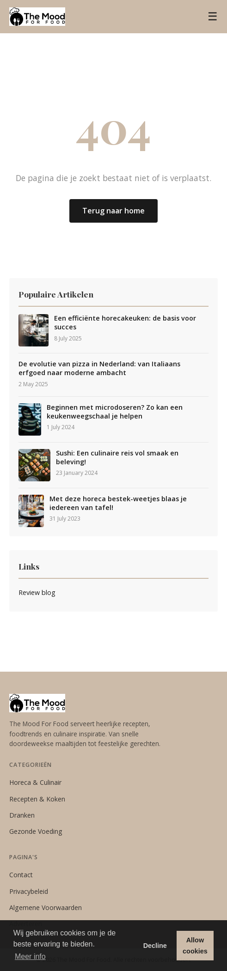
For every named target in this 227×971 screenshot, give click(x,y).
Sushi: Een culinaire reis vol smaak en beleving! (117, 457)
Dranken (22, 815)
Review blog (36, 592)
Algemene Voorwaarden (45, 907)
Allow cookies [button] (195, 945)
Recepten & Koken (37, 799)
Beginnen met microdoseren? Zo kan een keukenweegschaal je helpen (115, 411)
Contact (21, 874)
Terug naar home (113, 211)
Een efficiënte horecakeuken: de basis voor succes (125, 322)
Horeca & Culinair (35, 782)
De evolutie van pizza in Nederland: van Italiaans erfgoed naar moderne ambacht (99, 368)
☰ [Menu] (213, 16)
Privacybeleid (28, 891)
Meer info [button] (30, 956)
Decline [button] (155, 945)
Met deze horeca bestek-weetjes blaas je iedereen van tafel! (118, 503)
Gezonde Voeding (35, 831)
